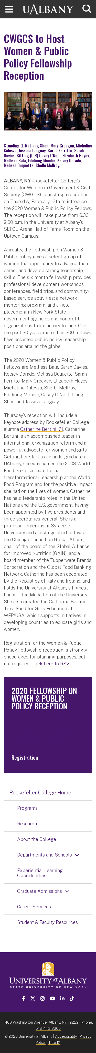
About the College (36, 839)
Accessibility (66, 1036)
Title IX (54, 1042)
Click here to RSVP (51, 663)
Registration (25, 757)
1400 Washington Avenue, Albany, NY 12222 (41, 1022)
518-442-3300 (48, 1028)
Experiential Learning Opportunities (40, 873)
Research (27, 823)
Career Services (34, 906)
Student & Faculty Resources (47, 922)
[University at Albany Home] (48, 8)
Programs (27, 808)
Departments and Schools (44, 855)
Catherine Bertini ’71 (41, 429)
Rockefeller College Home (40, 793)
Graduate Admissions (39, 891)
